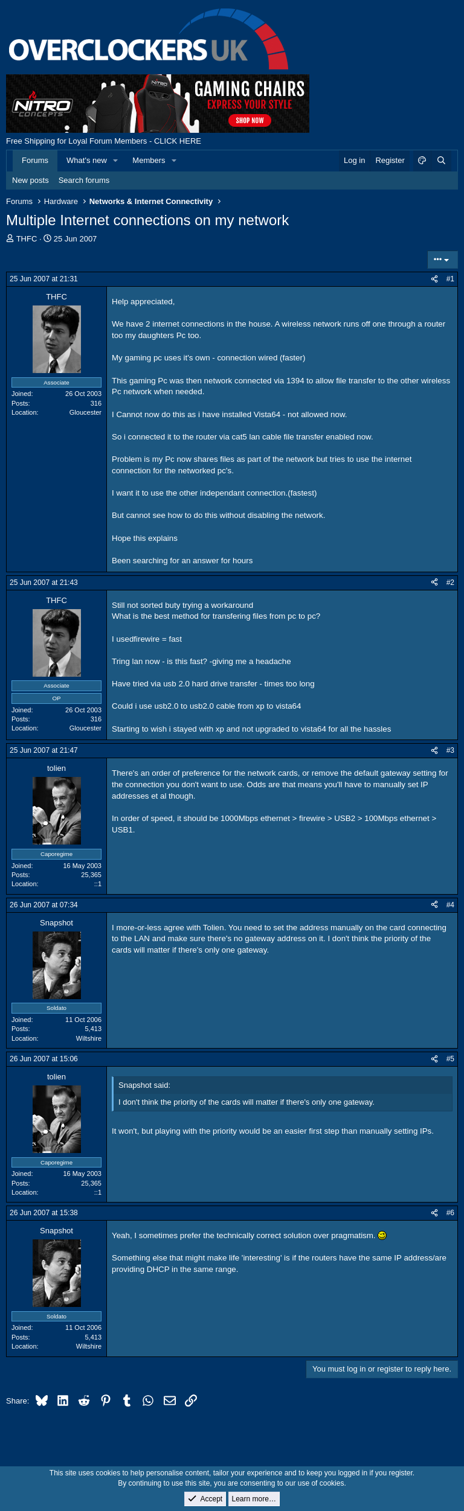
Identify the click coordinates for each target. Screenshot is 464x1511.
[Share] (434, 279)
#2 (450, 582)
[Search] (441, 160)
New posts (30, 180)
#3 (450, 750)
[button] (116, 160)
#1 (450, 279)
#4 (450, 905)
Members (148, 160)
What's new (86, 160)
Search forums (84, 180)
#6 (450, 1213)
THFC (26, 238)
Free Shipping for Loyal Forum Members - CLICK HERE (103, 140)
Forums (35, 160)
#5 (450, 1059)
